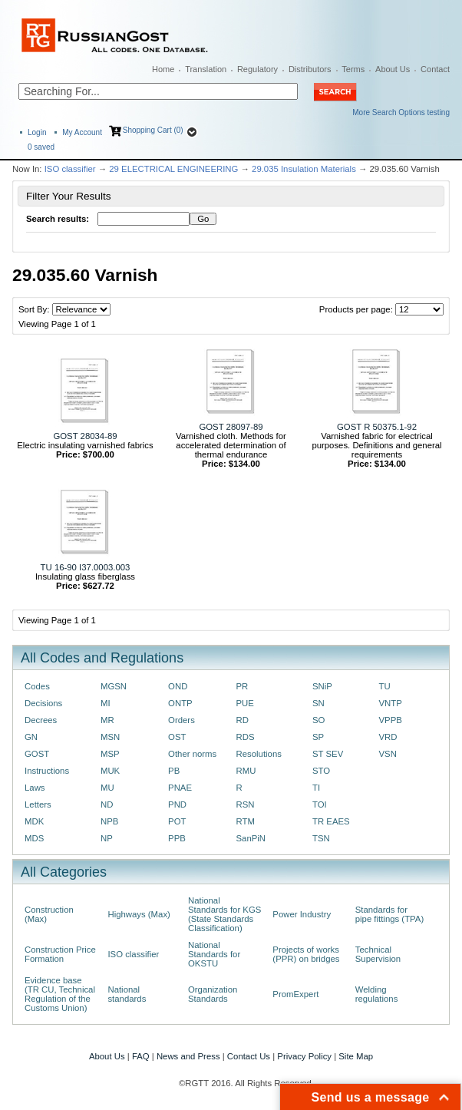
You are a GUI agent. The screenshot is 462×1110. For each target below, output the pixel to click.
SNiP (322, 686)
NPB (109, 821)
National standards (126, 994)
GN (31, 737)
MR (107, 720)
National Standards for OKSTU (214, 954)
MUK (110, 770)
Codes (37, 686)
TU (384, 686)
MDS (34, 838)
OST (177, 737)
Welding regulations (376, 994)
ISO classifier (70, 168)
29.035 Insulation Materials (304, 168)
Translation (205, 69)
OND (177, 686)
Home (163, 69)
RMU (246, 770)
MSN (110, 737)
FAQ (141, 1056)
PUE (245, 703)
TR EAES (331, 821)
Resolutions (259, 753)
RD (242, 720)
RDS (245, 737)
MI (106, 703)
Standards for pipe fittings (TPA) (389, 914)
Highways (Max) (138, 914)
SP (318, 737)
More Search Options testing (401, 112)
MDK (34, 821)
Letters (38, 804)
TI (316, 787)
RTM (245, 821)
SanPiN (251, 838)
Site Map (355, 1056)
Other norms (192, 753)
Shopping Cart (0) (153, 130)
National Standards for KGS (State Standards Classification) (224, 914)
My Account (82, 132)
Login (37, 132)
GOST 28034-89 (85, 436)
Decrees (41, 720)
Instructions (47, 770)
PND (177, 804)
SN (318, 703)
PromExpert (295, 994)
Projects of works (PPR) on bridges (305, 954)
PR (242, 686)
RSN (245, 804)
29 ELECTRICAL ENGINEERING (173, 168)
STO (321, 770)
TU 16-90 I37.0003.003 (85, 567)
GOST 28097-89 (230, 426)
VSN (387, 753)
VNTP (389, 703)
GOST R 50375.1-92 (377, 426)
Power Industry (301, 914)
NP (107, 838)
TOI (319, 804)
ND (107, 804)
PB (174, 770)
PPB (177, 838)
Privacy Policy (304, 1056)
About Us (392, 69)
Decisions (43, 703)
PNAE (180, 787)
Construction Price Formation (60, 954)
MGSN (114, 686)
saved (41, 147)
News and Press (188, 1056)
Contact (435, 69)
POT (177, 821)
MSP (110, 753)
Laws (35, 787)
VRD (387, 737)
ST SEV (327, 753)
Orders (181, 720)
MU (107, 787)
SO (318, 720)
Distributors (310, 69)
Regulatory (257, 69)
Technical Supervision (378, 954)
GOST (37, 753)
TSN (321, 838)
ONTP (180, 703)
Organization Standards (212, 994)
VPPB (389, 720)
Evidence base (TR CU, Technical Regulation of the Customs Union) (60, 994)
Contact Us (248, 1056)
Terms (353, 69)
